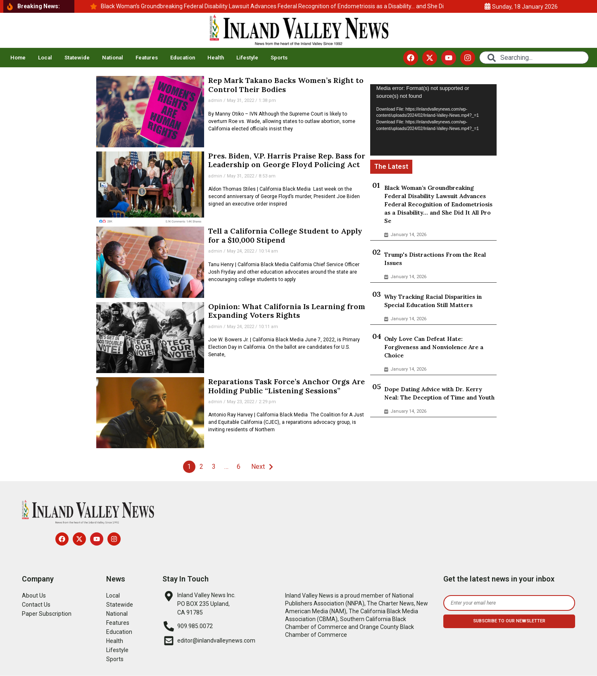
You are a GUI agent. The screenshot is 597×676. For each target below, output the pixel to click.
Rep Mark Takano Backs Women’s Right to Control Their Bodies (286, 85)
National (112, 57)
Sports (279, 57)
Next (258, 466)
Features (147, 57)
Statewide (77, 57)
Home (18, 57)
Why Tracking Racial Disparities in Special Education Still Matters (433, 301)
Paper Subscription (46, 613)
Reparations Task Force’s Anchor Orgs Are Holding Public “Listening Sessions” (286, 386)
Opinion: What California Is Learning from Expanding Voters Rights (286, 311)
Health (215, 57)
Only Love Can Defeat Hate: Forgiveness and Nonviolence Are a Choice (433, 347)
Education (182, 57)
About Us (34, 595)
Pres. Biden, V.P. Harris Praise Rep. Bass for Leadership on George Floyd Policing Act (286, 160)
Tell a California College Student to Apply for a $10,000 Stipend (285, 235)
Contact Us (36, 604)
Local (45, 57)
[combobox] (534, 57)
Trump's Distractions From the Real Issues (435, 259)
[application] (433, 119)
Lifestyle (247, 57)
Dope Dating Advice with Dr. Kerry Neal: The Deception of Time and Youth (439, 393)
